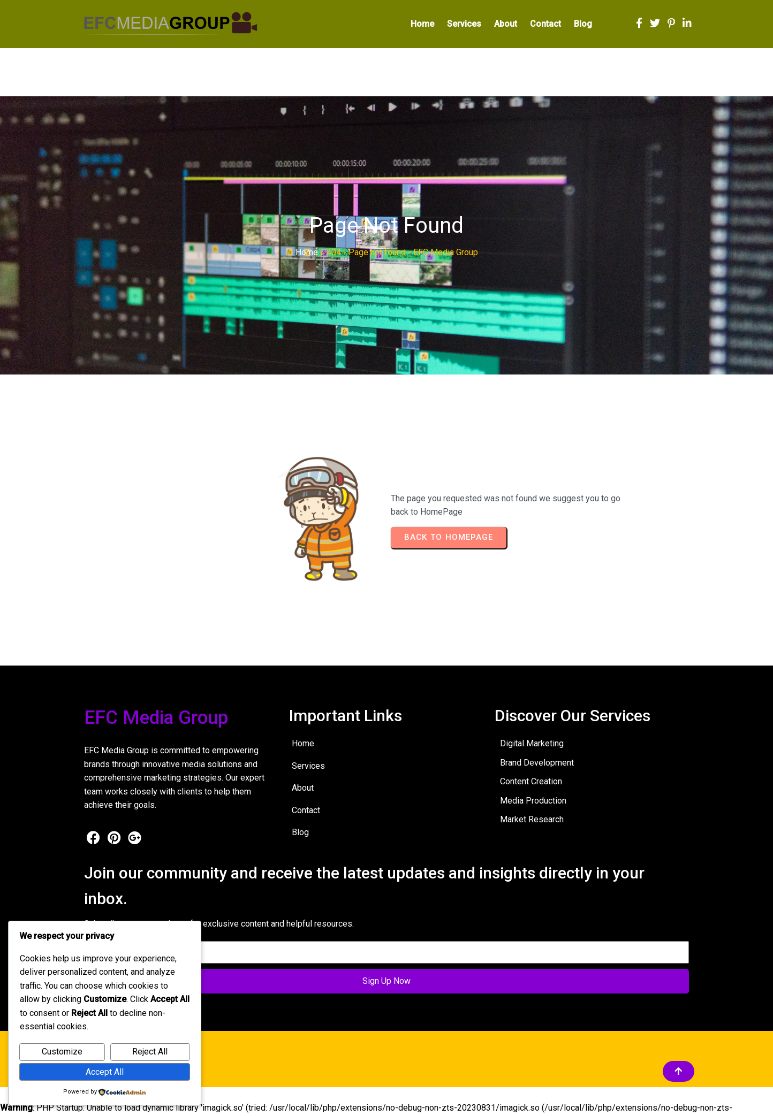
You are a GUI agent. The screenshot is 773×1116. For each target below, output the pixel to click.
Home (306, 255)
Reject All (150, 1051)
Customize (62, 1051)
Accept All (105, 1072)
